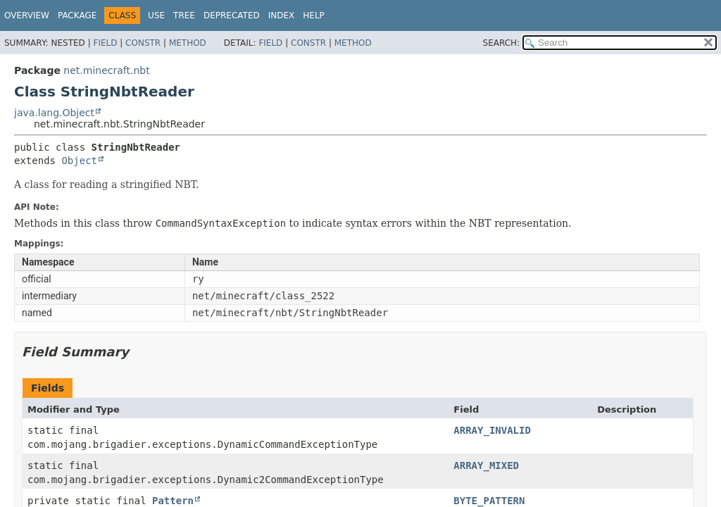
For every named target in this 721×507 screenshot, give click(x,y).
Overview (26, 15)
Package (77, 15)
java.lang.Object (54, 112)
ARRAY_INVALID (492, 430)
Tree (184, 15)
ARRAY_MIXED (486, 465)
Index (281, 15)
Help (314, 15)
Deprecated (231, 15)
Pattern (173, 500)
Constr (143, 43)
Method (187, 43)
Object (79, 160)
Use (156, 15)
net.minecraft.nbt (106, 70)
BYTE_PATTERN (489, 500)
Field (105, 43)
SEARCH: (501, 43)
